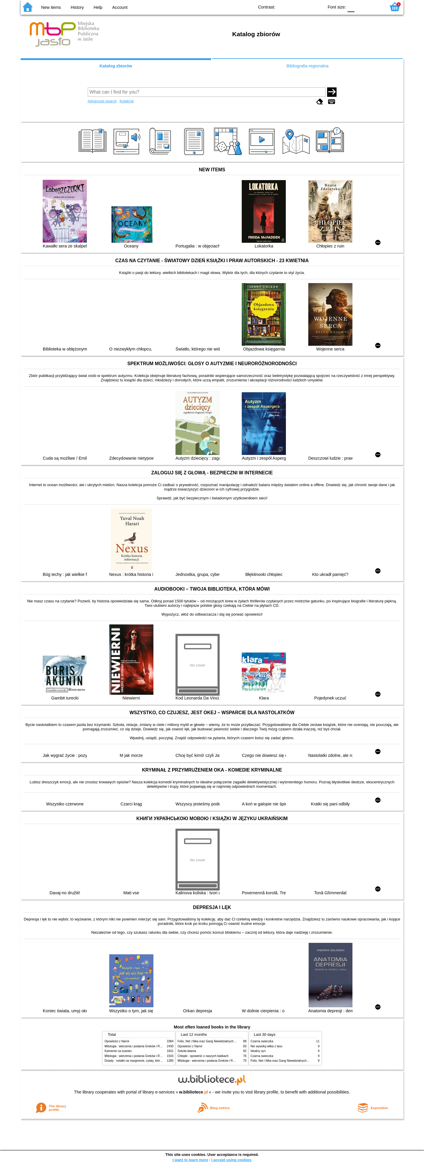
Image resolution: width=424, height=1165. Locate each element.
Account (119, 7)
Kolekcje (127, 101)
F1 (361, 6)
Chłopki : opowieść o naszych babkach (203, 1056)
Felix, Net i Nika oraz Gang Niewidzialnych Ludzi (209, 1041)
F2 (374, 6)
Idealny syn (258, 1051)
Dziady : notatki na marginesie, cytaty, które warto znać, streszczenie (150, 1060)
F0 (351, 6)
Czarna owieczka (262, 1041)
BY (317, 6)
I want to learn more (190, 1160)
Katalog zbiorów (116, 66)
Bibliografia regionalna (307, 66)
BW (294, 6)
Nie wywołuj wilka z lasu (266, 1046)
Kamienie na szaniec (118, 1051)
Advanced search (102, 101)
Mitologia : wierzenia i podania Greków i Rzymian (137, 1046)
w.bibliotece (193, 1092)
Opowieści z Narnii (117, 1041)
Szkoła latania (187, 1051)
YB (306, 6)
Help (98, 7)
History (77, 7)
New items (51, 7)
